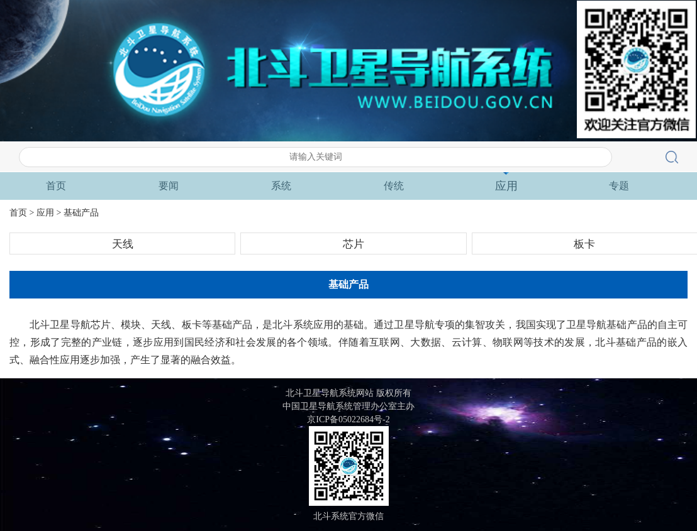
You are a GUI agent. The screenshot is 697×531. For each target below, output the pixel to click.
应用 (506, 186)
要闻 (169, 185)
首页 (56, 185)
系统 (281, 185)
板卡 (584, 244)
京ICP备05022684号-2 (348, 419)
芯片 (353, 244)
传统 (394, 185)
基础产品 (81, 212)
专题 (619, 185)
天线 (122, 244)
